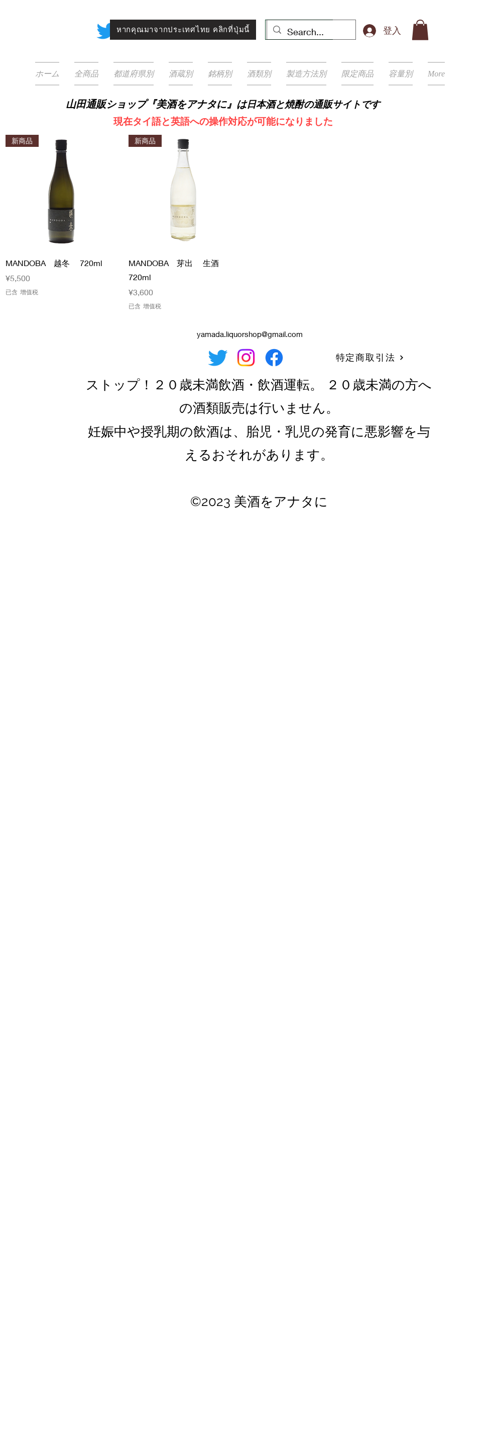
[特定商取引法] (370, 358)
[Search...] (310, 32)
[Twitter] (106, 30)
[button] (420, 30)
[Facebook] (274, 357)
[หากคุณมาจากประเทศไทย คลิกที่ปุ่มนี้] (183, 30)
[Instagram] (246, 357)
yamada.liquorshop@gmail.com (250, 334)
